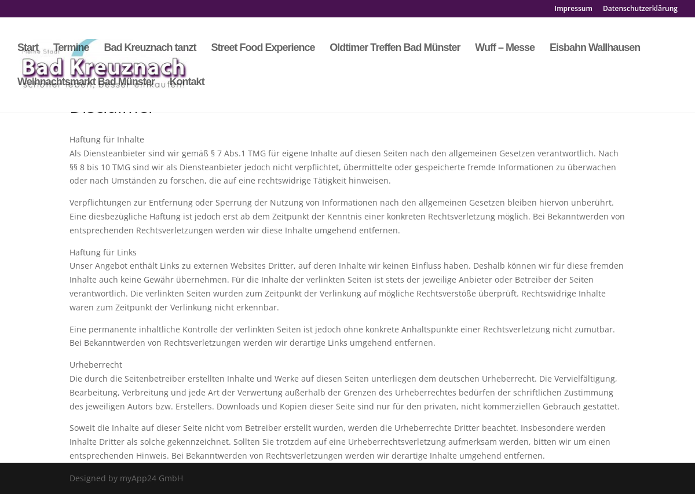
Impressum (573, 9)
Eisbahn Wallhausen (595, 48)
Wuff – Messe (505, 48)
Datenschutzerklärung (640, 9)
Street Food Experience (262, 48)
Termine (71, 48)
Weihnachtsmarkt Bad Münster (86, 82)
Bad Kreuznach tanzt (150, 48)
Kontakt (187, 82)
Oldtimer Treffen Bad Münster (395, 48)
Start (27, 48)
